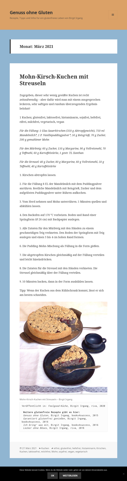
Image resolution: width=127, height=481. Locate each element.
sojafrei (63, 451)
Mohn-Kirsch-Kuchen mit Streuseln (54, 80)
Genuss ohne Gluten (31, 12)
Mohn (55, 451)
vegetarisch (81, 451)
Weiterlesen (70, 475)
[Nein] (123, 473)
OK (52, 475)
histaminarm (88, 448)
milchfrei (45, 451)
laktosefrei (34, 451)
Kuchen (45, 448)
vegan (71, 451)
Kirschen (101, 448)
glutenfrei (66, 448)
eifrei (56, 448)
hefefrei (76, 448)
